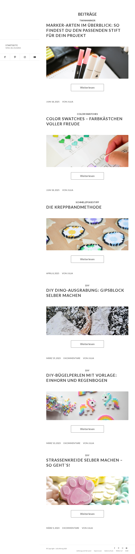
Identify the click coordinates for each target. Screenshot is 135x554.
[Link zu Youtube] (35, 57)
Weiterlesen (87, 87)
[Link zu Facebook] (5, 57)
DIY (87, 285)
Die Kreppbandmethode (74, 207)
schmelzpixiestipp (87, 202)
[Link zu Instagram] (25, 57)
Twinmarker (87, 20)
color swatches (87, 114)
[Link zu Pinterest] (15, 57)
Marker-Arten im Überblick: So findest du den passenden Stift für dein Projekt (83, 30)
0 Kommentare (71, 358)
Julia (70, 101)
